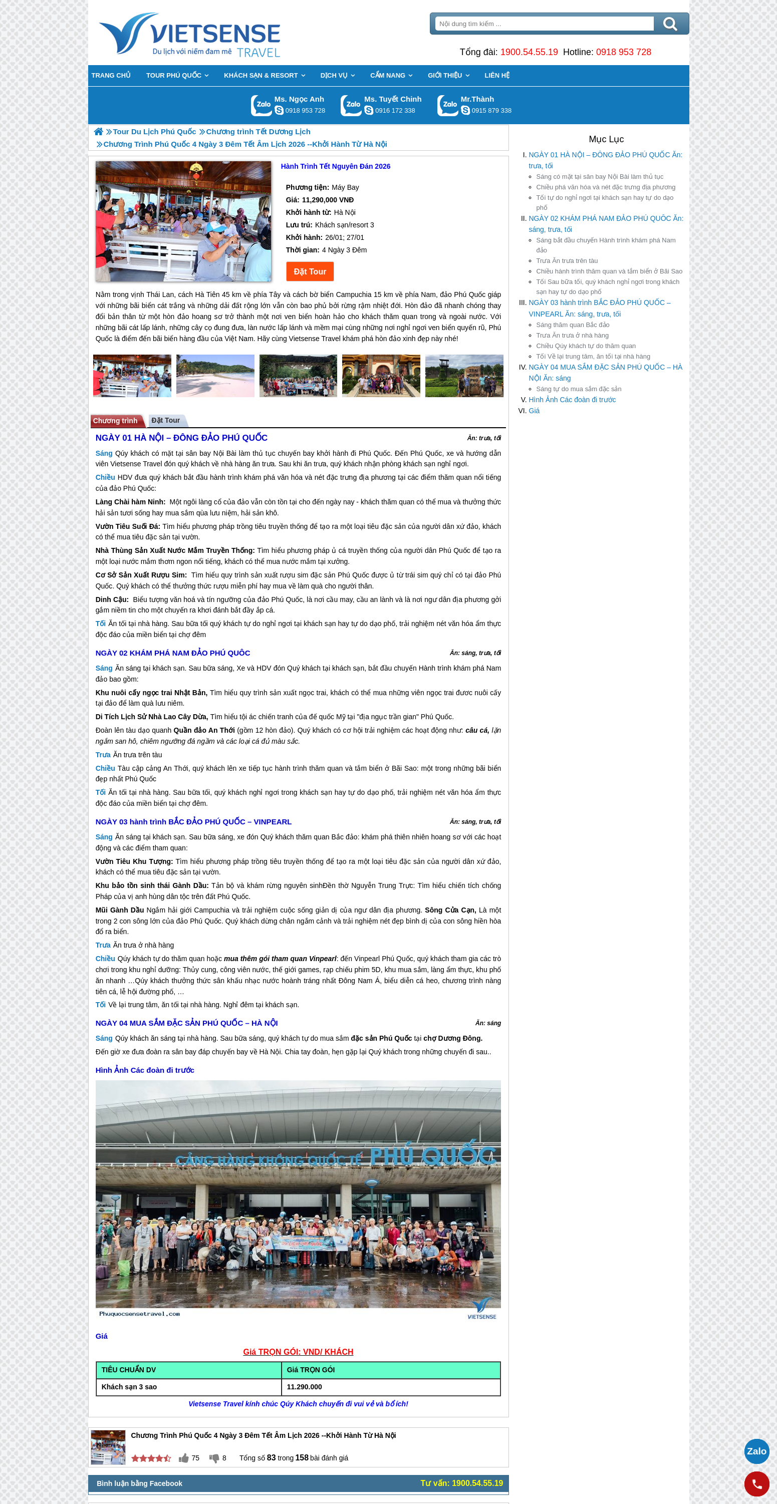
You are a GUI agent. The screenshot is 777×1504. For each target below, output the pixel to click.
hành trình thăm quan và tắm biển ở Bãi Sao (610, 271)
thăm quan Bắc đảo (573, 325)
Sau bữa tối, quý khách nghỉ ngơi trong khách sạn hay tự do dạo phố (608, 286)
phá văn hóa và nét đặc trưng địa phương (606, 187)
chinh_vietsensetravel (369, 110)
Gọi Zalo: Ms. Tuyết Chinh (351, 105)
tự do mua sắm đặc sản (579, 389)
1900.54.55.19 (529, 52)
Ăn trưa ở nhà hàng (573, 335)
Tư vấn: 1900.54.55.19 (462, 1483)
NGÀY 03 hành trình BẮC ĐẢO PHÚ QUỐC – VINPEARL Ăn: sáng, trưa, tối (600, 308)
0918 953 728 (623, 52)
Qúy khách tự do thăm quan (586, 346)
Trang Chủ (214, 32)
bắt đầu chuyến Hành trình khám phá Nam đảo (606, 245)
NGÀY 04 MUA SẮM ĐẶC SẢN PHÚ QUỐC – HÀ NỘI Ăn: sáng (606, 372)
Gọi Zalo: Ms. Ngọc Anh (261, 105)
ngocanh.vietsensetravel (279, 110)
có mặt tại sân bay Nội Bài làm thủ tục (600, 176)
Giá (534, 411)
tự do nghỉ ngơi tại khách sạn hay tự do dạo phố (605, 202)
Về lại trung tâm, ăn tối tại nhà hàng (594, 356)
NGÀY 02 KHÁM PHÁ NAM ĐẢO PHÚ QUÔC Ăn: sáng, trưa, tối (606, 223)
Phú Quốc (374, 453)
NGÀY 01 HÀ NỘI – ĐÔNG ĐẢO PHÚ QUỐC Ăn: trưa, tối (606, 160)
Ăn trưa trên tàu (567, 260)
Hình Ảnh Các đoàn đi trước (572, 400)
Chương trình (115, 421)
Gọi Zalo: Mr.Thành (448, 105)
